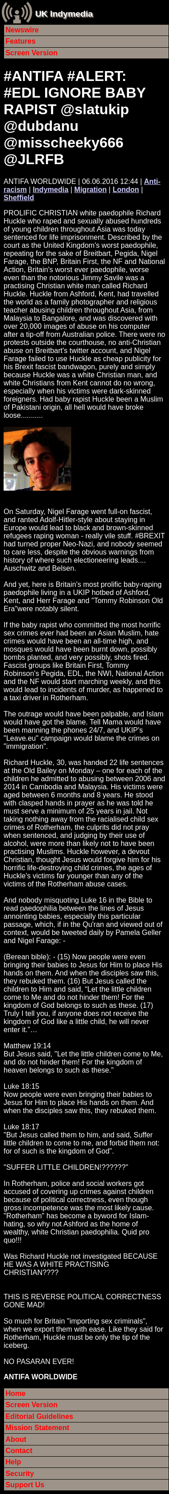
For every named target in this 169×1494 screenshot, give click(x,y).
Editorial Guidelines (39, 1416)
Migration (90, 189)
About (15, 1439)
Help (13, 1462)
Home (15, 1393)
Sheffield (19, 197)
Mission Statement (37, 1427)
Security (19, 1473)
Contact (18, 1450)
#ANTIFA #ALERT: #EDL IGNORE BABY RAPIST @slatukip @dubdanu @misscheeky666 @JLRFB (75, 117)
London (126, 189)
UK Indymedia (64, 13)
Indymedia (51, 189)
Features (20, 41)
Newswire (22, 30)
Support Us (24, 1485)
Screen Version (31, 53)
